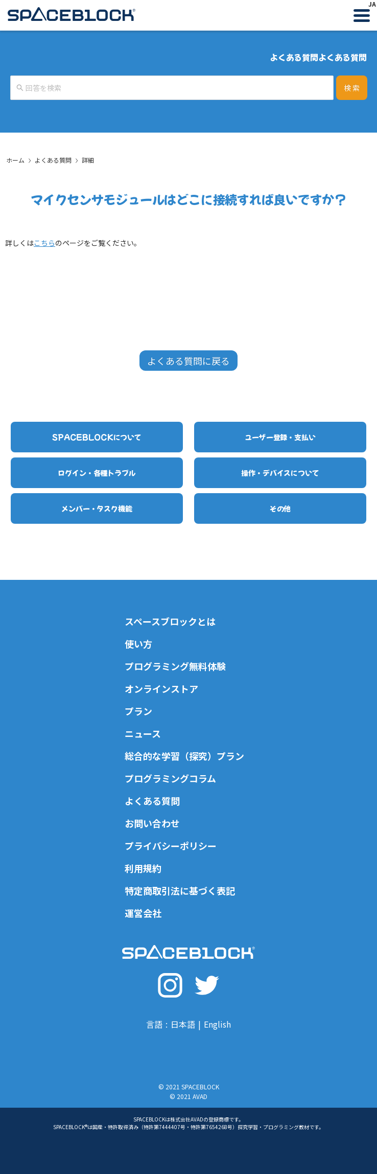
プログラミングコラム (170, 778)
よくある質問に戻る (188, 360)
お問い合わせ (152, 823)
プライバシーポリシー (171, 845)
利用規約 (143, 868)
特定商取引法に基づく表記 (180, 890)
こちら (44, 243)
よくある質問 (53, 160)
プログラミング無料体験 (175, 666)
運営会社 (143, 913)
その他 (280, 508)
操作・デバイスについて (280, 473)
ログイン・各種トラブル (96, 473)
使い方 (138, 643)
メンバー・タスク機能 (96, 508)
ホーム (15, 160)
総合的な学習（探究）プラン (184, 755)
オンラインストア (161, 688)
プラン (138, 711)
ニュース (143, 733)
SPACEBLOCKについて (97, 437)
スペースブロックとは (170, 621)
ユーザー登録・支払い (280, 437)
